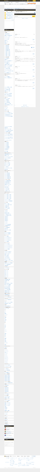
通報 (34, 34)
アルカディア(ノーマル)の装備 (7, 199)
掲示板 (11, 11)
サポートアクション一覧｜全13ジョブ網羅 (8, 113)
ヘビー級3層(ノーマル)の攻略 (7, 54)
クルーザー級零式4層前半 (7, 146)
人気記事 (7, 11)
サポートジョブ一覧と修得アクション (8, 112)
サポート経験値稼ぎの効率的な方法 (8, 131)
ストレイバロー (6, 353)
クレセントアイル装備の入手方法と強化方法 (9, 130)
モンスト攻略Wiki (27, 460)
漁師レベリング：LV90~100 (7, 405)
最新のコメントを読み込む (25, 18)
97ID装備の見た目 (6, 220)
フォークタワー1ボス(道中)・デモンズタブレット (9, 135)
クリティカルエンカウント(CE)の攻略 (8, 126)
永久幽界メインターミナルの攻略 (8, 103)
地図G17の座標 (6, 169)
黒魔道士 (5, 338)
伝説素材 (5, 406)
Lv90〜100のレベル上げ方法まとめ (8, 251)
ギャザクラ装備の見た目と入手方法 (8, 215)
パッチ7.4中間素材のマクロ (7, 63)
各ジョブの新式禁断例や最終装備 (8, 180)
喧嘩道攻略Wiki (27, 465)
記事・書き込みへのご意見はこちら (25, 106)
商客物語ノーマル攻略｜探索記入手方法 (8, 35)
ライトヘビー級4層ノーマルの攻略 (8, 198)
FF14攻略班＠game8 (7, 424)
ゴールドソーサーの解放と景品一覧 (8, 299)
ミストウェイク (6, 362)
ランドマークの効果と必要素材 (7, 289)
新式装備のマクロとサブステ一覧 (8, 184)
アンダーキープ (6, 361)
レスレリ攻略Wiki (19, 462)
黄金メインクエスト (6, 270)
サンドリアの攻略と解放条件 (7, 102)
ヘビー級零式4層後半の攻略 (7, 50)
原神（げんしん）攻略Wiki (12, 462)
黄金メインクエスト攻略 (7, 203)
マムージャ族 (6, 108)
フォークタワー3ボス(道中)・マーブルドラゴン (9, 138)
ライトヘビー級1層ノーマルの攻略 (8, 194)
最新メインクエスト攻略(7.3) (7, 98)
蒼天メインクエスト (6, 275)
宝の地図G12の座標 (6, 390)
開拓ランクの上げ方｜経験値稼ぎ (8, 284)
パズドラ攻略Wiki (19, 460)
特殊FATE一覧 (6, 419)
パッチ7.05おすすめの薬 (7, 189)
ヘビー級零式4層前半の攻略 (7, 49)
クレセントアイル (6, 107)
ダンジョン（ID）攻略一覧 (7, 208)
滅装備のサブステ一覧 (7, 155)
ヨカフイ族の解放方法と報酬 (7, 89)
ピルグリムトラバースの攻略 (7, 88)
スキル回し (6, 409)
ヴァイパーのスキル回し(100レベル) (8, 237)
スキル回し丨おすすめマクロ (7, 396)
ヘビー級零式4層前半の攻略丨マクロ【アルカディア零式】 (10, 15)
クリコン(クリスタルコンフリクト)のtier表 (8, 156)
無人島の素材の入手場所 (7, 280)
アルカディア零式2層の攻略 (7, 174)
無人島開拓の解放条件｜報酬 (7, 279)
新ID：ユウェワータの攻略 (7, 165)
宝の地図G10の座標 (6, 391)
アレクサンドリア (6, 357)
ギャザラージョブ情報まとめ (7, 400)
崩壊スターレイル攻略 (12, 460)
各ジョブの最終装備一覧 (7, 58)
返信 (33, 39)
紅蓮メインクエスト (6, 274)
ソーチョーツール (6, 150)
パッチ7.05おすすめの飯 (7, 188)
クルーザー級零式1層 (7, 142)
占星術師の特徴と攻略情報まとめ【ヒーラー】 (21, 11)
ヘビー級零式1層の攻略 (7, 45)
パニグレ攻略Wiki (11, 465)
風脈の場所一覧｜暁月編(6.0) (7, 376)
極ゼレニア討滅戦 (6, 151)
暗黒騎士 (5, 313)
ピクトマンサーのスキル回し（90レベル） (8, 246)
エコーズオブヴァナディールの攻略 (8, 366)
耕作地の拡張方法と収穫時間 (7, 288)
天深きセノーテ (6, 352)
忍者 (5, 327)
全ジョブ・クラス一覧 (7, 308)
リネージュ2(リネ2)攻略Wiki (28, 463)
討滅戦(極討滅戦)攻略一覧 (7, 294)
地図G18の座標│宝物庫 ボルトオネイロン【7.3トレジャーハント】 (10, 18)
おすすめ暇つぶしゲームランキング (9, 437)
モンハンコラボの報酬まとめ (7, 76)
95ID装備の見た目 (6, 219)
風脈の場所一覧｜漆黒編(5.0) (7, 377)
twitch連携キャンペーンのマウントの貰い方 (9, 260)
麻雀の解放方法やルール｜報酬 (7, 303)
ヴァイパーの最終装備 (7, 241)
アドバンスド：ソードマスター (7, 36)
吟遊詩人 (5, 333)
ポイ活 (25, 0)
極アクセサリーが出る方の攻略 (7, 232)
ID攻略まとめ (6, 347)
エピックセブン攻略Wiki (12, 463)
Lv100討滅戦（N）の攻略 (7, 207)
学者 (5, 318)
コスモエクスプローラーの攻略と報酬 (8, 93)
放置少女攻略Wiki (19, 463)
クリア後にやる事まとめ (7, 256)
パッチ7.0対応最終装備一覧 (7, 227)
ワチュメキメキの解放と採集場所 (8, 224)
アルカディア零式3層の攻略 (7, 175)
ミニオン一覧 (6, 414)
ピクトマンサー (6, 342)
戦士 (5, 312)
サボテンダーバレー (6, 358)
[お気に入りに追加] (27, 2)
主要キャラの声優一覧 (7, 255)
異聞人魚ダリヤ (6, 40)
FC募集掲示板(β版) (6, 265)
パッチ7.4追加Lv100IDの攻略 (7, 68)
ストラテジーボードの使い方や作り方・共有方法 (9, 71)
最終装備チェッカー (6, 59)
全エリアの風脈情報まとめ (7, 372)
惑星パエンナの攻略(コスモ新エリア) (8, 94)
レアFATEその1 (6, 210)
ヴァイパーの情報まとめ (7, 236)
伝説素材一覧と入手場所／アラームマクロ (8, 64)
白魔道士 (5, 317)
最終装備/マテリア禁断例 (7, 410)
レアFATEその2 (6, 211)
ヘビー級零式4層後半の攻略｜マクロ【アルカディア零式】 (10, 12)
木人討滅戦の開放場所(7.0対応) (7, 225)
